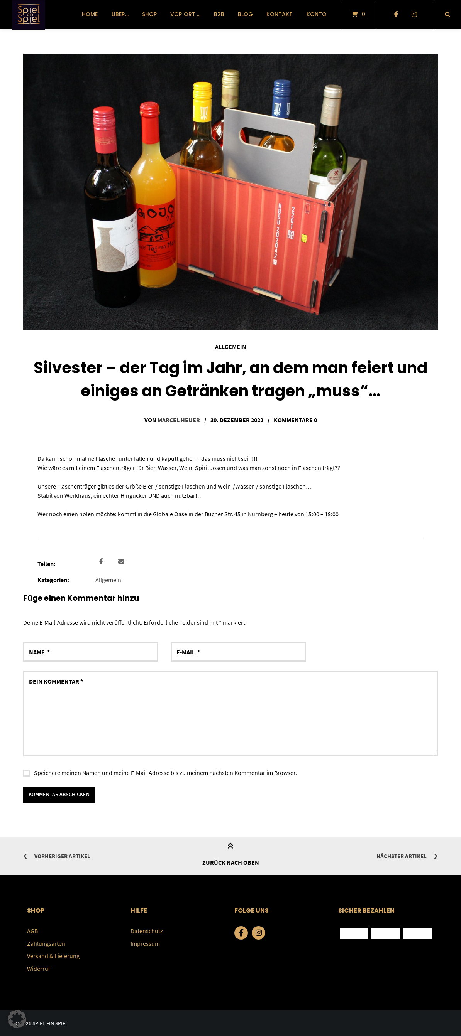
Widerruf (38, 968)
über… (120, 14)
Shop (149, 14)
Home (90, 14)
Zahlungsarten (46, 943)
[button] (102, 561)
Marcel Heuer (179, 420)
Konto (317, 14)
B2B (219, 14)
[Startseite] (28, 14)
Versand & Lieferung (53, 955)
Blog (245, 14)
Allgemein (230, 346)
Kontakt (279, 14)
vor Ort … (185, 14)
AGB (32, 931)
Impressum (145, 943)
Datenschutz (147, 931)
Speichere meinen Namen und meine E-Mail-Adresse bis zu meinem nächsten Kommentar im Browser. (165, 772)
